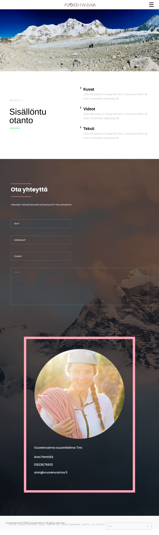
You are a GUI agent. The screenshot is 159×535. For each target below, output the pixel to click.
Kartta (86, 524)
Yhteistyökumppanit (71, 524)
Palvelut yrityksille (27, 524)
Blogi (42, 524)
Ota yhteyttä (98, 524)
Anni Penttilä (53, 524)
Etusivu (12, 524)
